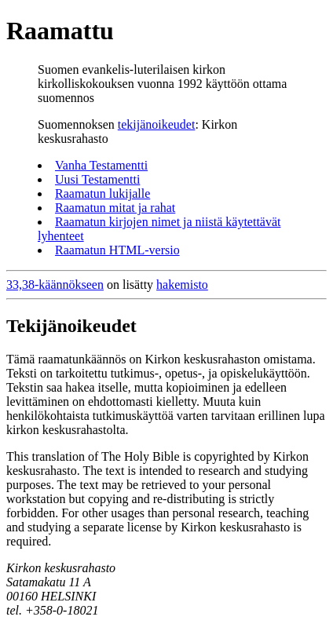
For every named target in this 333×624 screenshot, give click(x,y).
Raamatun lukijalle (102, 193)
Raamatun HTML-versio (117, 250)
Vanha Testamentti (101, 165)
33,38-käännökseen (55, 284)
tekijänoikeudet (157, 124)
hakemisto (182, 284)
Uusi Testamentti (97, 179)
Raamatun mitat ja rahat (115, 207)
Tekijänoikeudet (71, 326)
